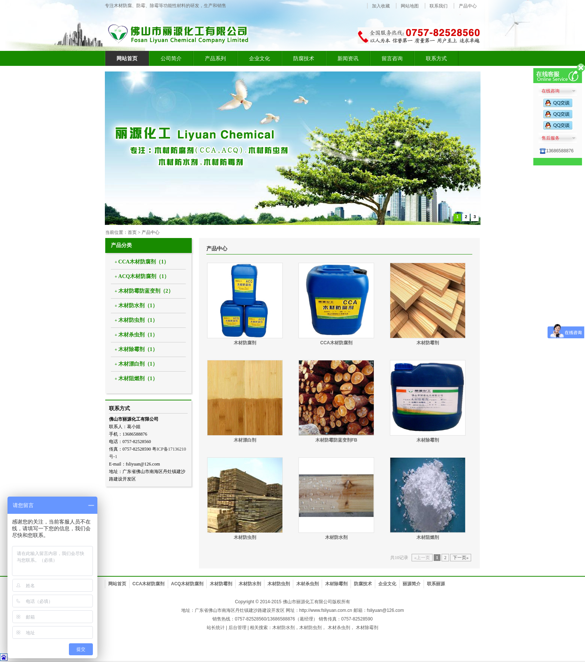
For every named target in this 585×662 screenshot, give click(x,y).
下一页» (461, 557)
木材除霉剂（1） (138, 349)
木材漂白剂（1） (138, 364)
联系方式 (436, 58)
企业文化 (259, 58)
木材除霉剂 (427, 440)
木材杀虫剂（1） (138, 335)
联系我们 (439, 6)
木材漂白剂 (245, 440)
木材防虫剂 (245, 537)
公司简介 (171, 58)
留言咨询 (392, 58)
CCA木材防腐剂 (336, 342)
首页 (132, 232)
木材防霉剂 (427, 342)
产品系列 (215, 58)
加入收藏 (381, 6)
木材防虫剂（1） (138, 320)
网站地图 (410, 6)
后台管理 (237, 627)
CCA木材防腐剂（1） (143, 262)
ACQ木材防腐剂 (187, 583)
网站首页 (117, 583)
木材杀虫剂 (307, 583)
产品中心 (468, 6)
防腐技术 (303, 58)
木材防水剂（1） (138, 305)
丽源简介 (412, 583)
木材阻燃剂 (427, 537)
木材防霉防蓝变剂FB (336, 440)
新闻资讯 (347, 58)
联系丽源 (436, 583)
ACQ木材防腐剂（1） (143, 276)
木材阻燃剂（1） (138, 378)
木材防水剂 (336, 537)
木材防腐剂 (245, 342)
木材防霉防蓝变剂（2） (145, 291)
